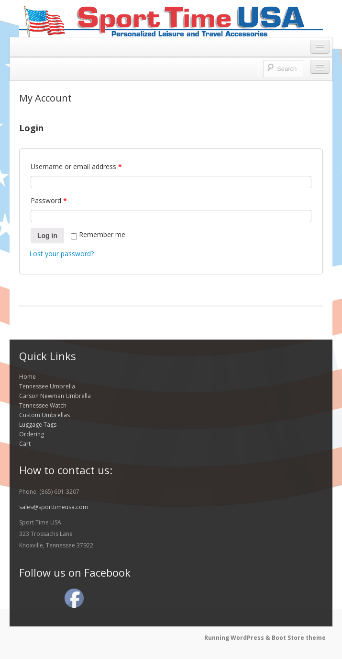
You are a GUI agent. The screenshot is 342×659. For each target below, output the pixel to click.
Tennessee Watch (42, 405)
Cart (25, 444)
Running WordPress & (238, 638)
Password (49, 200)
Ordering (31, 434)
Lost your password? (61, 253)
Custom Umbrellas (44, 415)
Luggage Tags (37, 424)
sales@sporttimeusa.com (53, 507)
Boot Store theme (299, 638)
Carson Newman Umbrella (55, 396)
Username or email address (76, 166)
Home (27, 377)
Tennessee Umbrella (47, 386)
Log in (47, 235)
